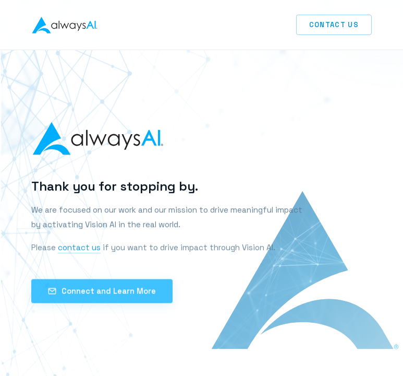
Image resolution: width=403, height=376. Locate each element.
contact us (79, 248)
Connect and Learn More (102, 292)
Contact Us (334, 24)
